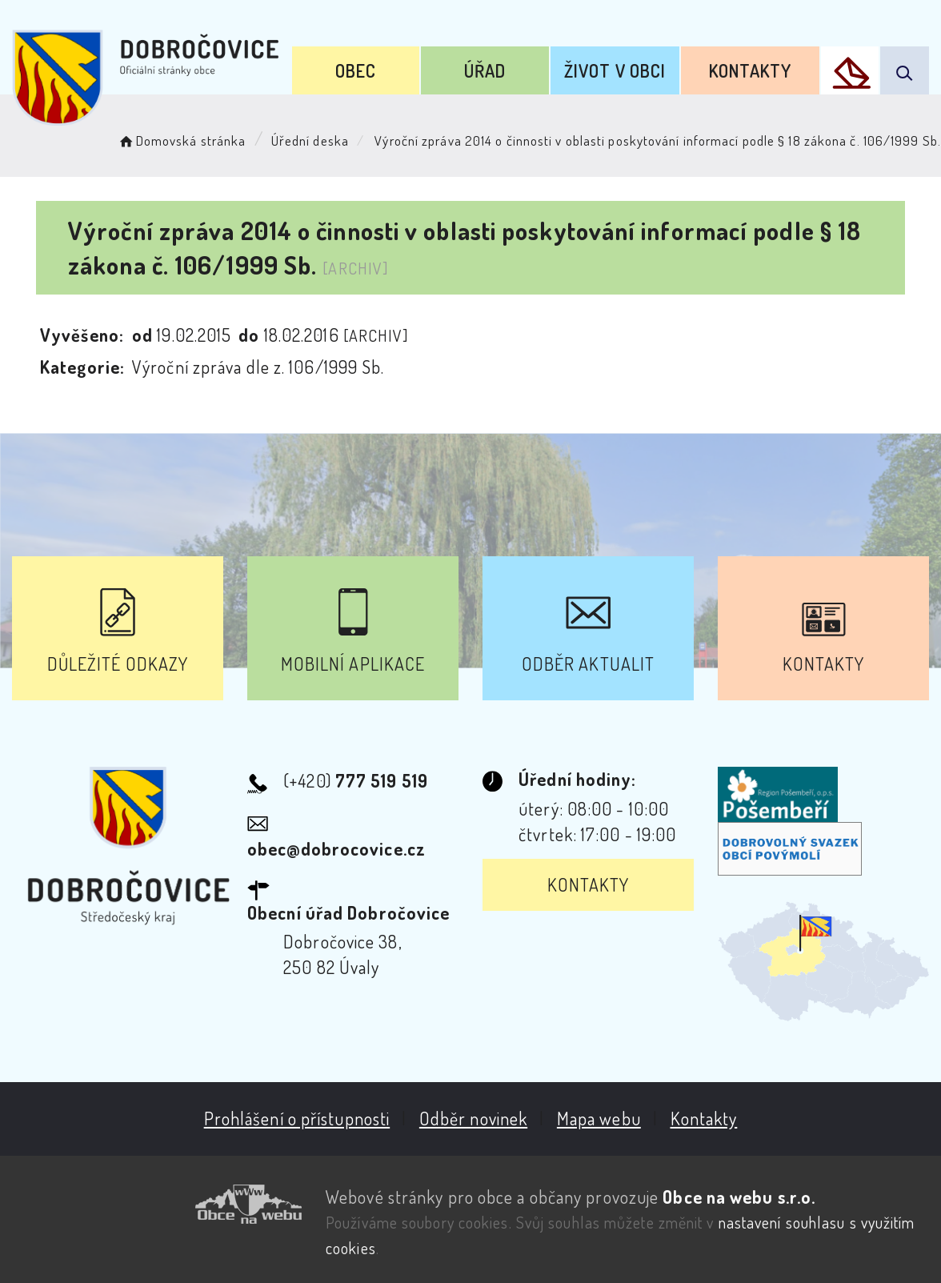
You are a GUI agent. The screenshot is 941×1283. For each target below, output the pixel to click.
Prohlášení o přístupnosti (295, 1118)
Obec (354, 70)
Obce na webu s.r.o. (738, 1196)
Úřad (484, 70)
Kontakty (749, 70)
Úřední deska (310, 140)
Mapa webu (598, 1118)
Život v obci (614, 70)
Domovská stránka (181, 140)
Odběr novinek (472, 1118)
